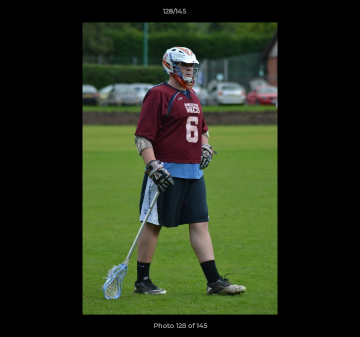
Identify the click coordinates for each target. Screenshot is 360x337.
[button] (326, 13)
